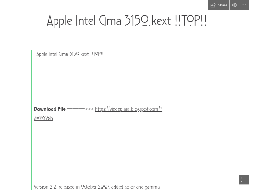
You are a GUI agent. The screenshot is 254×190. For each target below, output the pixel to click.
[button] (218, 5)
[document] (127, 95)
